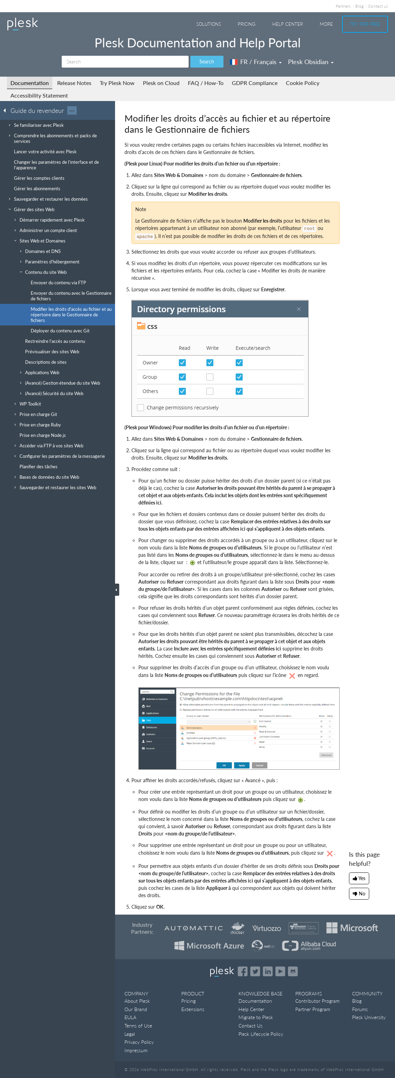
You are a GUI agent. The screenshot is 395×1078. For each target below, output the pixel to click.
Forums (360, 1009)
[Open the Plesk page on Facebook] (243, 971)
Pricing (247, 24)
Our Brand (135, 1009)
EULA (130, 1017)
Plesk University (369, 1017)
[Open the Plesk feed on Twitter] (255, 971)
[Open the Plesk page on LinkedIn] (268, 971)
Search (206, 61)
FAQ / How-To (205, 82)
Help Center (287, 24)
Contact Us (250, 1026)
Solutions (208, 24)
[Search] (125, 62)
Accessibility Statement (39, 95)
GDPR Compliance (255, 82)
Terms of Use (138, 1026)
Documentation (29, 82)
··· (72, 110)
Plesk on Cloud (161, 82)
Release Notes (74, 82)
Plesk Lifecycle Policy (260, 1034)
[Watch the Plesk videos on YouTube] (280, 971)
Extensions (192, 1009)
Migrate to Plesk (255, 1017)
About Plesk (137, 1001)
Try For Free (365, 24)
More (326, 24)
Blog (359, 6)
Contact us (378, 6)
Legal (129, 1034)
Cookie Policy (302, 82)
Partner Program (312, 1009)
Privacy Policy (139, 1042)
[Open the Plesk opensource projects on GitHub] (293, 971)
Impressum (135, 1050)
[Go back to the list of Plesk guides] (6, 110)
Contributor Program (317, 1001)
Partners (343, 6)
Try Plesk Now (117, 82)
